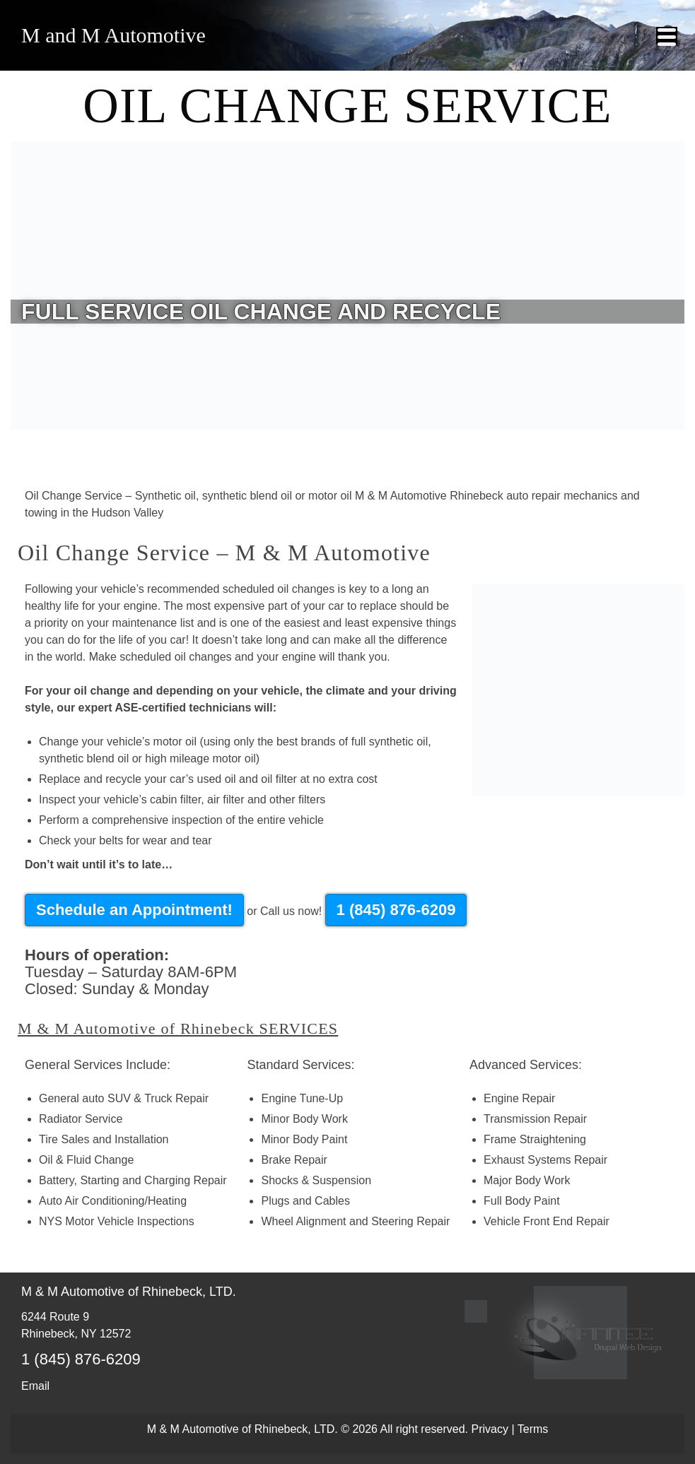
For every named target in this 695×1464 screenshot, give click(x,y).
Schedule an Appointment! (134, 910)
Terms (533, 1429)
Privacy (490, 1429)
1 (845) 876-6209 (396, 910)
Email (35, 1386)
